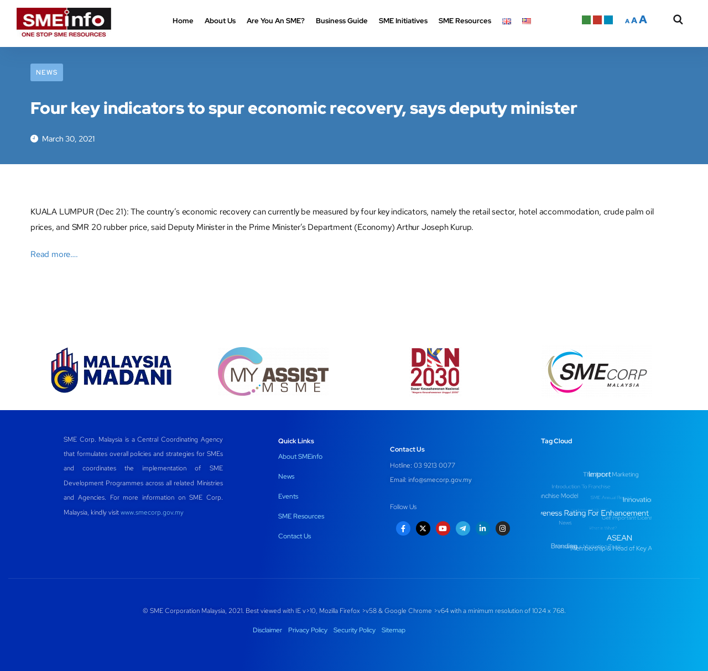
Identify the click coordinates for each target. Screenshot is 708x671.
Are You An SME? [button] (276, 20)
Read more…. (54, 254)
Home (183, 20)
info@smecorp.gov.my (440, 479)
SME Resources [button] (465, 20)
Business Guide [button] (342, 20)
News (47, 72)
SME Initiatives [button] (403, 20)
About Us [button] (220, 20)
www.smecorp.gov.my (152, 512)
